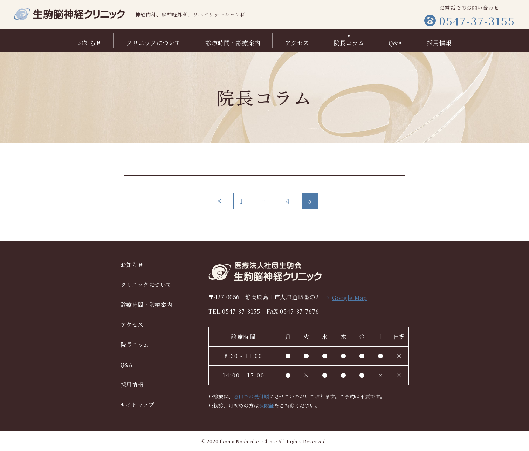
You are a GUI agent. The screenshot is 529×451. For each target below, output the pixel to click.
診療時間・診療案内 (232, 42)
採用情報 (439, 42)
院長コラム (349, 42)
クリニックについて (153, 42)
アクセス (297, 42)
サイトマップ (137, 405)
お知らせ (90, 42)
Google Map (349, 298)
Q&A (395, 42)
